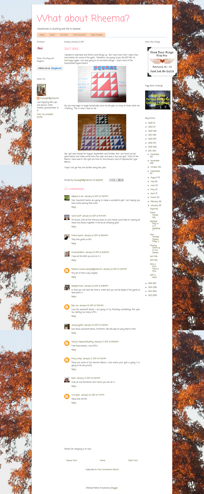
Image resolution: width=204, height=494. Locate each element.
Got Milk (153, 256)
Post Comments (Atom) (107, 469)
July (153, 181)
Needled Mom (77, 286)
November (155, 160)
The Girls (64, 35)
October (154, 167)
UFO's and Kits (79, 35)
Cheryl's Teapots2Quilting (82, 341)
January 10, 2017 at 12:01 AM (91, 305)
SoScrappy (69, 60)
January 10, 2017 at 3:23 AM (96, 325)
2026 (150, 123)
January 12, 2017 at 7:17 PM (92, 395)
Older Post (133, 460)
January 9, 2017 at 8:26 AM (97, 252)
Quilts (52, 35)
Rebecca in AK (77, 196)
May (153, 189)
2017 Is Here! (153, 276)
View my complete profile (45, 116)
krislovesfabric (77, 252)
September (155, 171)
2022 (150, 131)
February (155, 201)
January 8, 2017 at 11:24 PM (96, 196)
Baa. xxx (74, 305)
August (154, 177)
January (155, 205)
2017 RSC (154, 260)
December (155, 154)
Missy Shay (76, 358)
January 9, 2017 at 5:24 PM (115, 269)
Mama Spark (77, 235)
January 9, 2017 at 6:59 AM (96, 235)
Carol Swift (76, 216)
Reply (73, 207)
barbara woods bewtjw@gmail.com (86, 269)
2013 (150, 295)
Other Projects (97, 35)
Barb (73, 378)
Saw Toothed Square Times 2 (154, 238)
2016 (150, 283)
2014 (150, 291)
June (153, 185)
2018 (150, 147)
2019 (150, 143)
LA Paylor (75, 395)
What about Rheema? (83, 19)
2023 (150, 127)
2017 (150, 151)
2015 (150, 287)
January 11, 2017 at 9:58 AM (106, 341)
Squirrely (154, 208)
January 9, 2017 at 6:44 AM (94, 216)
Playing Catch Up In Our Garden (155, 249)
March (154, 197)
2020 (150, 139)
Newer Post (71, 460)
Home (42, 35)
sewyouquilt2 (77, 325)
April (153, 193)
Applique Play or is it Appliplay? (155, 226)
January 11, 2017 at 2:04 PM (88, 378)
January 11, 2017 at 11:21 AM (94, 358)
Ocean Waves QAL (154, 215)
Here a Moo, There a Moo (154, 268)
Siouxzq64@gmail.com (49, 98)
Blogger (114, 488)
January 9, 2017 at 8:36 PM (96, 286)
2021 (150, 135)
